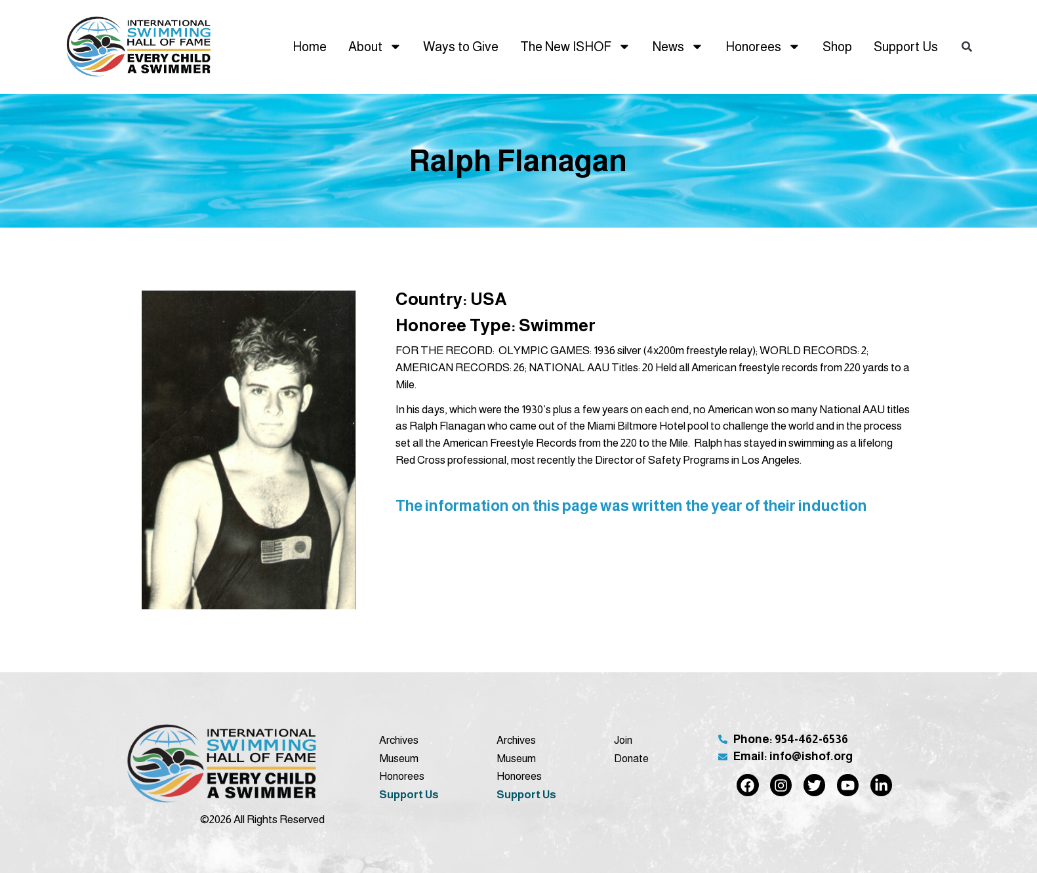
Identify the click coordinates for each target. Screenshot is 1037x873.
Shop (837, 46)
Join (623, 740)
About (375, 46)
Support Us (906, 46)
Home (310, 46)
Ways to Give (460, 46)
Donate (631, 758)
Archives (398, 740)
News (678, 46)
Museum (398, 758)
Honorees (763, 46)
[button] (966, 46)
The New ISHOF (575, 46)
